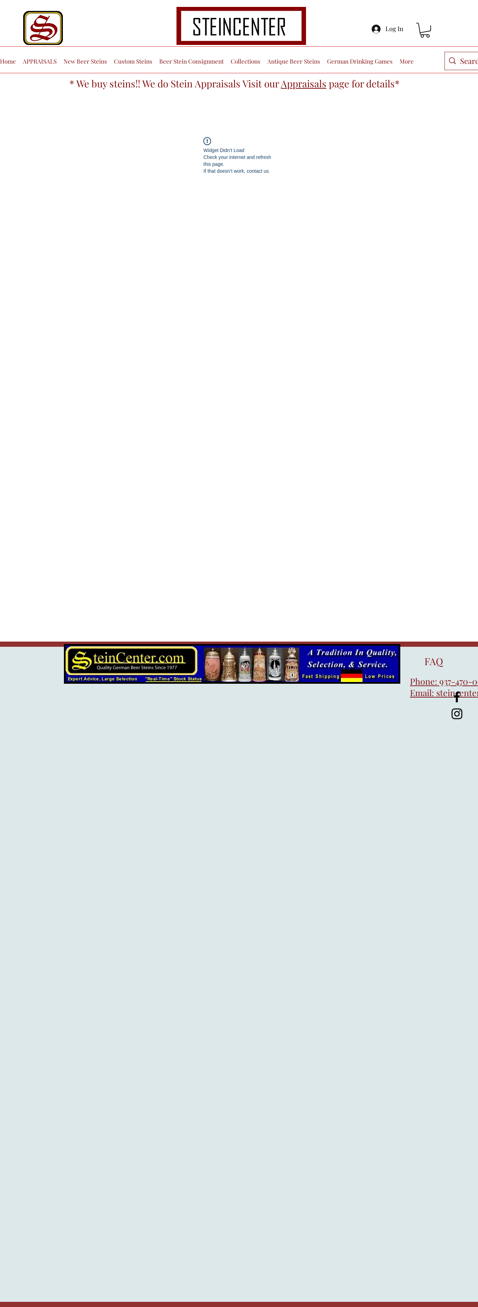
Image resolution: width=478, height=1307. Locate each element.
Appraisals (303, 83)
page (339, 83)
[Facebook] (457, 697)
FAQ (426, 661)
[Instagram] (457, 714)
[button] (425, 30)
